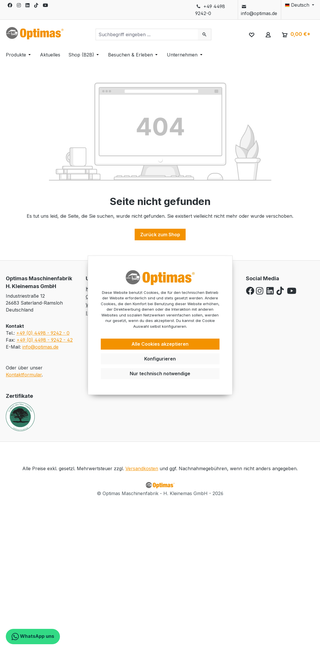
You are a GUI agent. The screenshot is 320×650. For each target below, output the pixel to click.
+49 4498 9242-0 (210, 9)
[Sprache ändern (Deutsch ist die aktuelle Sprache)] (297, 5)
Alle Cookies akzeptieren (160, 344)
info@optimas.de (259, 9)
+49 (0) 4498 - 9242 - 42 (45, 340)
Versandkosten (141, 468)
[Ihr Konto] (268, 34)
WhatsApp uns (33, 636)
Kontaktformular (24, 375)
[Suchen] (204, 34)
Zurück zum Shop (160, 234)
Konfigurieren (160, 359)
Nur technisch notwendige (160, 373)
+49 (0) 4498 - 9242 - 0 (43, 333)
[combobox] (147, 34)
